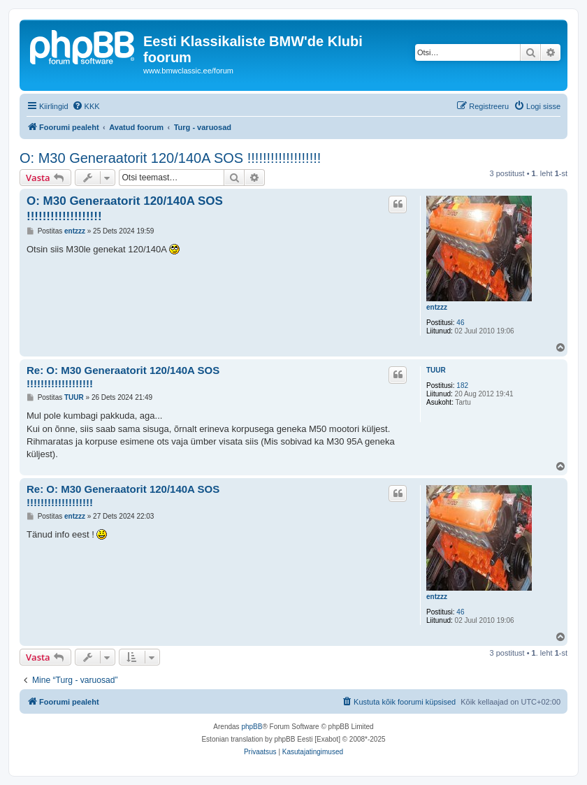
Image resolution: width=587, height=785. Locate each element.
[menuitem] (86, 106)
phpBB (251, 726)
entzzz (436, 307)
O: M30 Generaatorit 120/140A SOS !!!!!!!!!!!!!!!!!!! (170, 158)
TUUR (436, 370)
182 (462, 385)
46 (460, 322)
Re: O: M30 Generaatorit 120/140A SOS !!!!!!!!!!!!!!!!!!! (123, 376)
